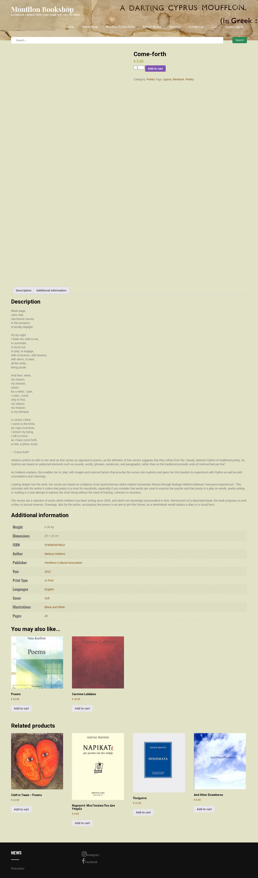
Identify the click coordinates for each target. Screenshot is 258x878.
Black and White (55, 607)
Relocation (17, 868)
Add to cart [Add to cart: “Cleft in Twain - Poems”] (21, 809)
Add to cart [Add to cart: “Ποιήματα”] (143, 812)
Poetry (151, 79)
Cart (214, 27)
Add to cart (155, 68)
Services (175, 27)
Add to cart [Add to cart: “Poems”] (21, 708)
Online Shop (90, 27)
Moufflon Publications (120, 27)
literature (178, 79)
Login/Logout (234, 27)
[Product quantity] (139, 67)
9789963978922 (55, 545)
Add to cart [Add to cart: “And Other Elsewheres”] (204, 809)
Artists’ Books (152, 27)
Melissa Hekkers (55, 553)
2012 (48, 571)
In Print (49, 580)
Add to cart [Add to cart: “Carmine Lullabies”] (82, 708)
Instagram (90, 854)
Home (70, 27)
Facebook (89, 861)
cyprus (167, 79)
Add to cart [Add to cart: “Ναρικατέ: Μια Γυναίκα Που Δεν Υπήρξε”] (82, 823)
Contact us (196, 27)
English (49, 589)
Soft (47, 598)
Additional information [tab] (51, 290)
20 (46, 616)
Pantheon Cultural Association (63, 562)
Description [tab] (23, 290)
